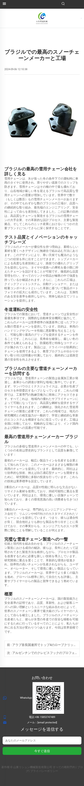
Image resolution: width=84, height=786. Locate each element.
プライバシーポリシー (44, 771)
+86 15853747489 (45, 717)
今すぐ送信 (42, 751)
